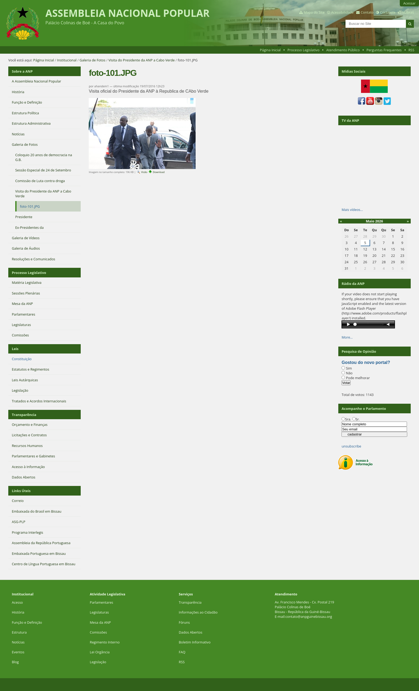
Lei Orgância (100, 652)
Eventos (18, 652)
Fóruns (184, 622)
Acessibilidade (342, 12)
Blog (15, 661)
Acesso (17, 602)
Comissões (98, 632)
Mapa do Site (314, 12)
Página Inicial (270, 50)
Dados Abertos (190, 632)
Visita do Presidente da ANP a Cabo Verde (141, 60)
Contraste (387, 12)
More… (347, 337)
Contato (367, 12)
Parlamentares (101, 602)
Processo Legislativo (304, 50)
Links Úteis (21, 490)
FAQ (182, 652)
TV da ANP (350, 120)
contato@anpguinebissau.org (308, 616)
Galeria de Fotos (93, 60)
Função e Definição (27, 622)
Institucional (66, 60)
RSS (411, 50)
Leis (15, 348)
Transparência (24, 414)
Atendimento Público (343, 50)
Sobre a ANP (22, 71)
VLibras (408, 12)
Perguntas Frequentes (383, 50)
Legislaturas (99, 612)
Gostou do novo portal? (366, 362)
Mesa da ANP (100, 622)
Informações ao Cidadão (198, 612)
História (18, 612)
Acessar (409, 3)
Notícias (18, 642)
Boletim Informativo (195, 642)
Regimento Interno (105, 642)
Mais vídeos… (352, 209)
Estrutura (19, 632)
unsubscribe (351, 446)
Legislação (98, 661)
